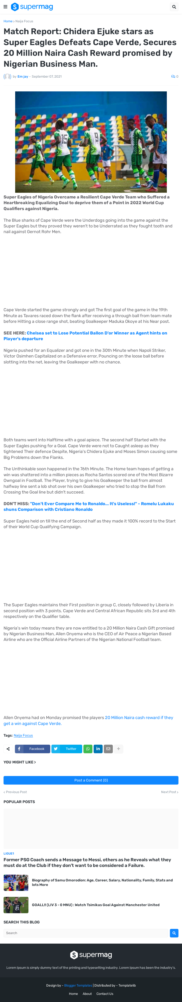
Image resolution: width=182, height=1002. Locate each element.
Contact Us (104, 994)
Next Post (168, 792)
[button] (5, 7)
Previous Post (16, 792)
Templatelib (127, 985)
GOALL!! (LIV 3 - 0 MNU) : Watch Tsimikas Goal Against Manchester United (95, 905)
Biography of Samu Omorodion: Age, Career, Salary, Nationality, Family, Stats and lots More (102, 882)
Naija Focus (24, 21)
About (87, 994)
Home (8, 21)
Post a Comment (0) (91, 780)
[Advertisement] (91, 274)
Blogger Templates (78, 985)
